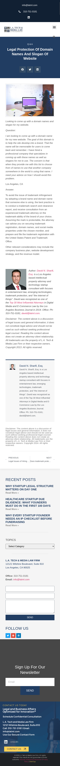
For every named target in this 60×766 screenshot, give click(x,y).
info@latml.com (21, 579)
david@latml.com (30, 313)
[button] (54, 27)
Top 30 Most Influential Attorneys (26, 302)
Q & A (30, 44)
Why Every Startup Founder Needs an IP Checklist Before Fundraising (29, 519)
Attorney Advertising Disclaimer (30, 760)
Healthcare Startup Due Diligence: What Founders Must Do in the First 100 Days (28, 502)
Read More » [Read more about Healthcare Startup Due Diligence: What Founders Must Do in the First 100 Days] (12, 509)
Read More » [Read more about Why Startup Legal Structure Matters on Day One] (12, 493)
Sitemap (33, 762)
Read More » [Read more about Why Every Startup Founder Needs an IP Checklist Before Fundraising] (12, 525)
